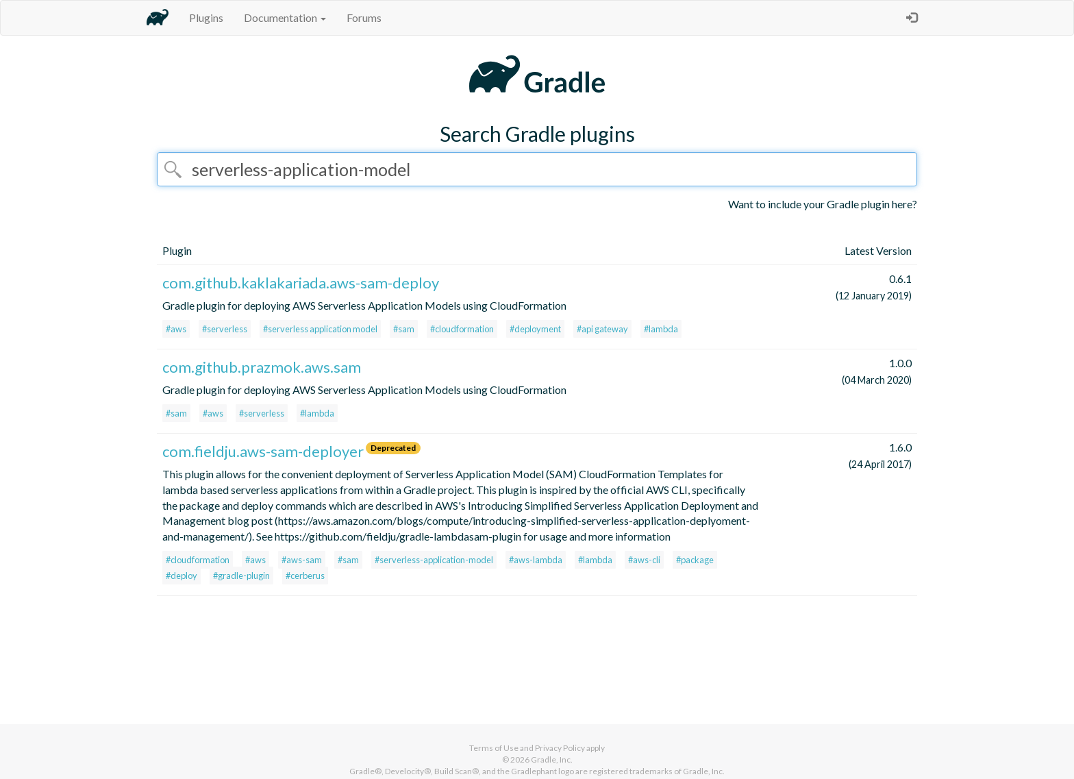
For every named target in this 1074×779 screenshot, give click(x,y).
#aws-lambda (535, 559)
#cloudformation (462, 328)
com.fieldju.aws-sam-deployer (263, 451)
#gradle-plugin (241, 575)
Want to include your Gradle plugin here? (822, 203)
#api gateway (602, 328)
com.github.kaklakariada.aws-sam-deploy (300, 282)
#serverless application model (320, 328)
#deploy (181, 575)
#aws (176, 328)
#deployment (535, 328)
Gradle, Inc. (552, 759)
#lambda (661, 328)
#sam (403, 328)
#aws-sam (302, 559)
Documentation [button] (285, 17)
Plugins (206, 17)
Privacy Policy (560, 748)
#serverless (224, 328)
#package (695, 559)
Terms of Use (494, 748)
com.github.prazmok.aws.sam (261, 367)
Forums (364, 17)
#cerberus (305, 575)
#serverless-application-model (434, 559)
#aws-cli (644, 559)
